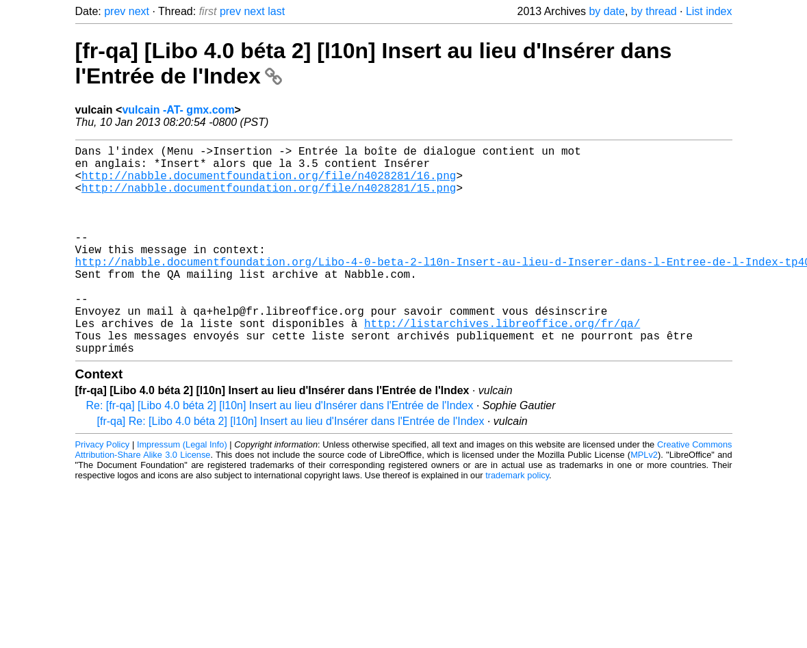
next (139, 11)
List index (709, 11)
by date (606, 11)
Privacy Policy (102, 491)
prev (114, 11)
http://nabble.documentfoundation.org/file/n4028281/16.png (268, 183)
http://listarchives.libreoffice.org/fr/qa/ (502, 364)
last (276, 11)
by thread (654, 11)
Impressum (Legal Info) (182, 491)
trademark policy (517, 522)
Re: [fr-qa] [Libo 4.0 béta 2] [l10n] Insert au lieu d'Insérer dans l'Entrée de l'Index (280, 452)
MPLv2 (644, 501)
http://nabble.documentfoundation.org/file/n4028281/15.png (268, 198)
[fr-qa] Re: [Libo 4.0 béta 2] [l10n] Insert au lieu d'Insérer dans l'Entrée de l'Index (291, 468)
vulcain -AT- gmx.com (178, 110)
